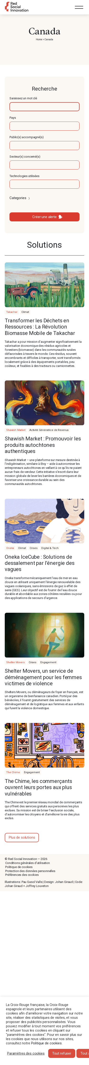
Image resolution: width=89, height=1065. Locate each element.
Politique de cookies (19, 867)
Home (39, 39)
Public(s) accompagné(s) (26, 137)
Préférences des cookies (22, 875)
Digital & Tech (49, 548)
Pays (12, 117)
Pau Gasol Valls (32, 882)
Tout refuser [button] (61, 1053)
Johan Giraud (64, 882)
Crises (33, 548)
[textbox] (44, 106)
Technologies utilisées (24, 176)
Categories (20, 198)
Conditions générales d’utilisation (27, 863)
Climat (25, 312)
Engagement (48, 662)
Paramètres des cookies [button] (26, 1053)
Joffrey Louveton (37, 886)
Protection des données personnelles (30, 871)
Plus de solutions (22, 837)
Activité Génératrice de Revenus (49, 430)
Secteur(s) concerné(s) (24, 156)
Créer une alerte (44, 217)
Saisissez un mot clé (23, 98)
